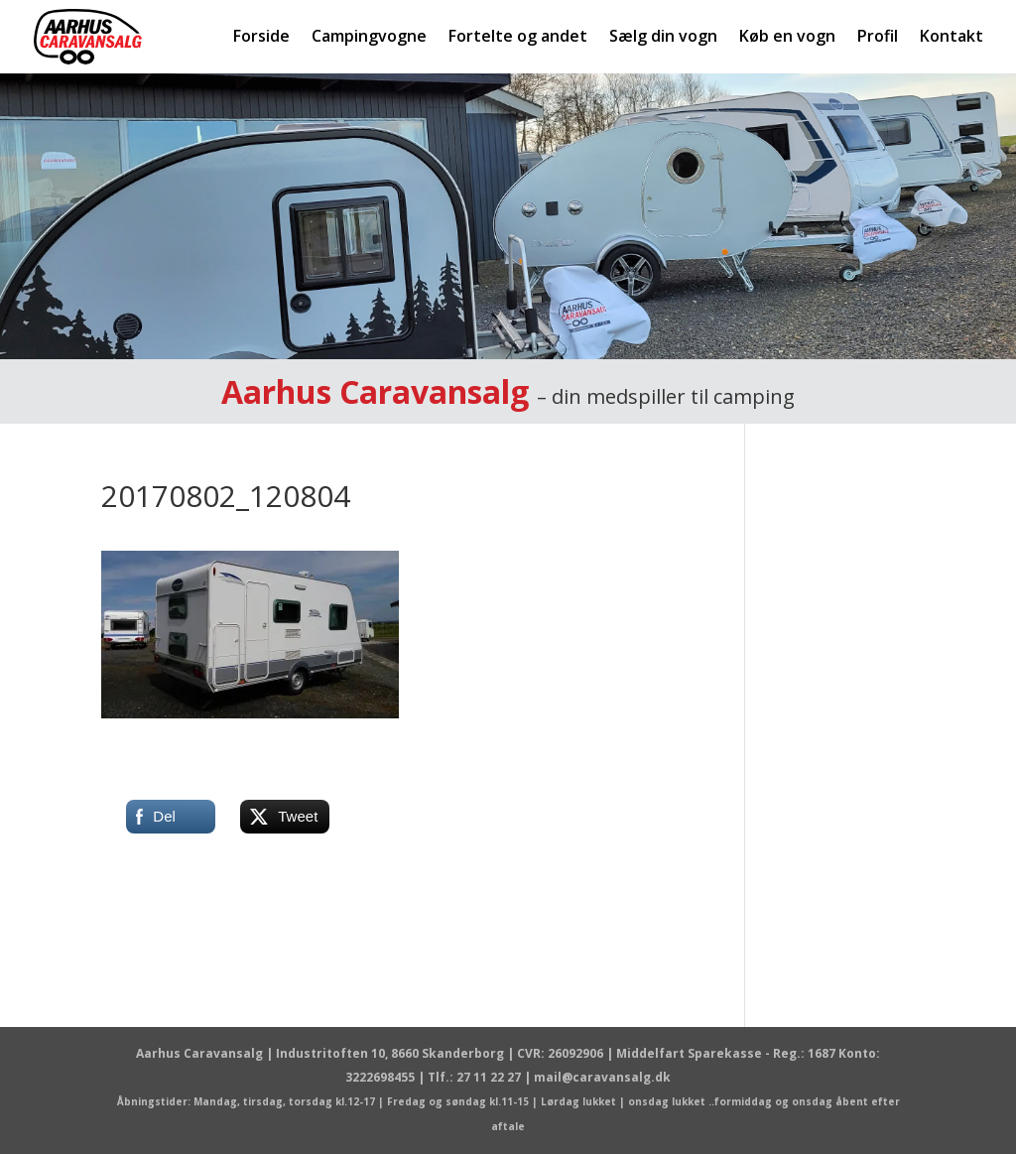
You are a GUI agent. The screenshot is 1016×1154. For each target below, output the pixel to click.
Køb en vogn (787, 38)
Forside (261, 38)
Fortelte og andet (517, 38)
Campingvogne (369, 38)
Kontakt (951, 38)
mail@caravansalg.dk (602, 1077)
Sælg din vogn (663, 38)
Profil (877, 38)
